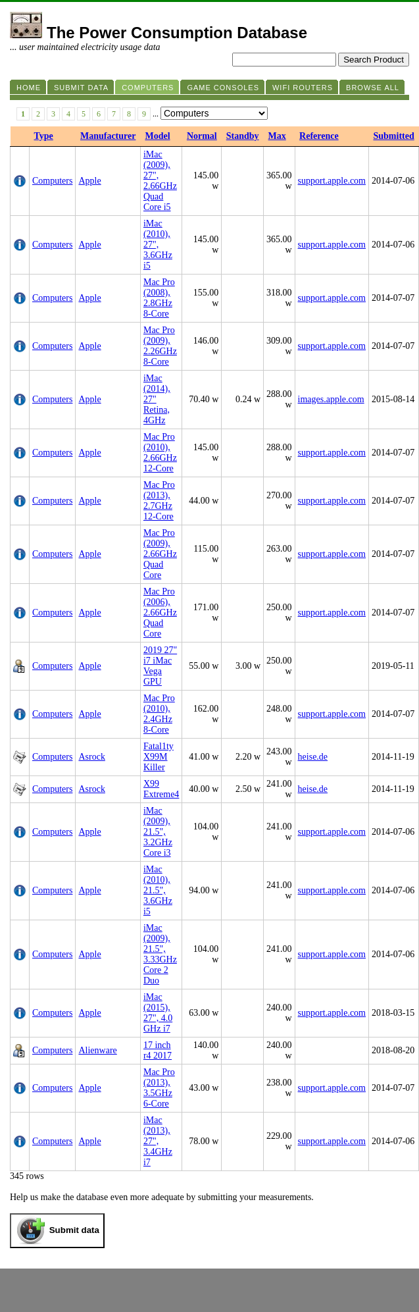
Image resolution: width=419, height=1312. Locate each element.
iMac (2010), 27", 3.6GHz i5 (157, 245)
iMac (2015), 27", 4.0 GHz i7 (157, 1013)
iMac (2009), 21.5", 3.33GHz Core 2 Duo (160, 954)
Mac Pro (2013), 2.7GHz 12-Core (159, 500)
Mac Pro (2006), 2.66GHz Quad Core (160, 613)
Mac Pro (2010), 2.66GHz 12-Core (160, 452)
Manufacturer (108, 136)
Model (157, 136)
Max (277, 136)
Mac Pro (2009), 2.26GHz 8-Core (160, 346)
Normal (202, 136)
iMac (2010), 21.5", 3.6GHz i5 (157, 890)
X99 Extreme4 (161, 789)
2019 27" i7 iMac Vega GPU (160, 666)
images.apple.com (331, 399)
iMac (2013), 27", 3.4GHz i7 (157, 1141)
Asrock (91, 757)
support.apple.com (332, 181)
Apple (89, 181)
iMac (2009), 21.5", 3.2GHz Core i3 (157, 832)
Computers (52, 181)
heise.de (313, 757)
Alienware (97, 1050)
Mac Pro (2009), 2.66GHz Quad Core (160, 554)
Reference (319, 136)
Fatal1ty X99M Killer (158, 756)
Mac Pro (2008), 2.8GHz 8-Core (159, 298)
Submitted (394, 136)
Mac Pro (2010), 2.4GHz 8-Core (159, 714)
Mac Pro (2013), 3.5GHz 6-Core (159, 1088)
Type (43, 136)
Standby (242, 136)
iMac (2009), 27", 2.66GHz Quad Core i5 (160, 180)
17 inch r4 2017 (157, 1050)
